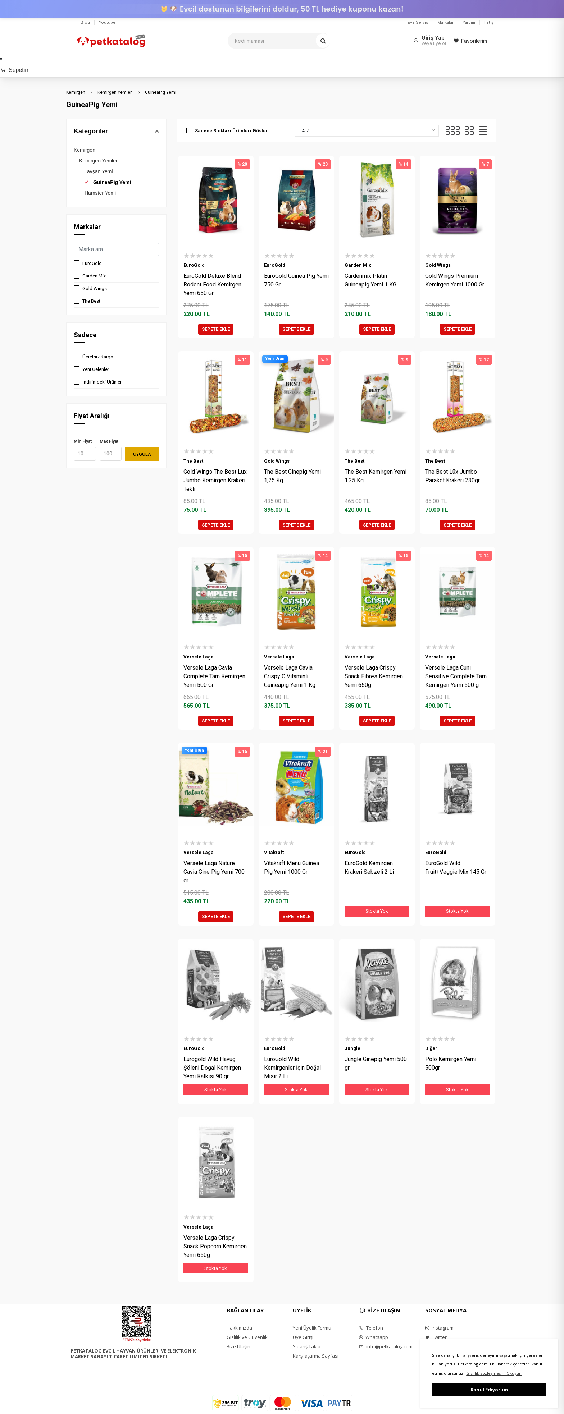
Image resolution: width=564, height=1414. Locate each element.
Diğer (431, 1048)
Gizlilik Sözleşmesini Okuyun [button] (494, 1373)
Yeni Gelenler (95, 369)
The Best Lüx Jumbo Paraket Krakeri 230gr (452, 476)
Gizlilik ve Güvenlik (247, 1337)
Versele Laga (198, 657)
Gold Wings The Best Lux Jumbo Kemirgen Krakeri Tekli (215, 480)
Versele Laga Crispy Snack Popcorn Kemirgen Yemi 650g (215, 1246)
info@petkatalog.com (386, 1346)
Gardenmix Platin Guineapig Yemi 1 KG (370, 280)
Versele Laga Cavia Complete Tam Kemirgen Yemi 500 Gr (214, 676)
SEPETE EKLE (216, 329)
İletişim (491, 22)
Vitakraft (274, 852)
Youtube (107, 22)
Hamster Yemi (100, 193)
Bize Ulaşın (238, 1346)
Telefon (371, 1328)
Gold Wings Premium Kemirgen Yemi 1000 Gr (454, 280)
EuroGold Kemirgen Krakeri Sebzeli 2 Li (369, 867)
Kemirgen (75, 92)
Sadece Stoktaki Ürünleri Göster (231, 130)
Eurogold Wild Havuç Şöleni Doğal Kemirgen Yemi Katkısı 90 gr (212, 1068)
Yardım (469, 22)
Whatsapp (373, 1337)
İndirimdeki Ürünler (102, 382)
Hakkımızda (239, 1328)
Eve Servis (418, 22)
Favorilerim (470, 41)
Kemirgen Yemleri (115, 92)
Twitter (436, 1337)
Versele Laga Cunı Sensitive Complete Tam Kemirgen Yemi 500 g (456, 676)
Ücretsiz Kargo (97, 356)
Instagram (439, 1328)
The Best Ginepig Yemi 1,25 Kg (292, 476)
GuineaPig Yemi (160, 92)
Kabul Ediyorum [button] (489, 1389)
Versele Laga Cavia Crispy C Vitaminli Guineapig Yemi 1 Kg (289, 676)
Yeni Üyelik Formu (312, 1328)
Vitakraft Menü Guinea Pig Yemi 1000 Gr (291, 867)
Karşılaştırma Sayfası (315, 1356)
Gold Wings (94, 288)
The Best (91, 301)
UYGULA (142, 454)
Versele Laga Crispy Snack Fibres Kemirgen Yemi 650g (374, 676)
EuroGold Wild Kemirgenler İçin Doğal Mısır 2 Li (292, 1068)
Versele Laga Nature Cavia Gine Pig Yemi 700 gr (214, 872)
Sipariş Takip (306, 1346)
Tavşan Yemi (99, 171)
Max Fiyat (109, 441)
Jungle (352, 1048)
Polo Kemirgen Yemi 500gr (450, 1063)
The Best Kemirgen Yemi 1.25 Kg (375, 476)
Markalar (445, 22)
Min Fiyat (83, 441)
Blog (85, 22)
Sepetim (15, 70)
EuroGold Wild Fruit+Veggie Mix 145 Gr (455, 867)
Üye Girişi (303, 1337)
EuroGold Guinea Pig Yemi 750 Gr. (296, 280)
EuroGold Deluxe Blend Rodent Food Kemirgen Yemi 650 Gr (212, 284)
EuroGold (92, 263)
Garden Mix (94, 276)
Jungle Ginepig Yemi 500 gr (376, 1063)
